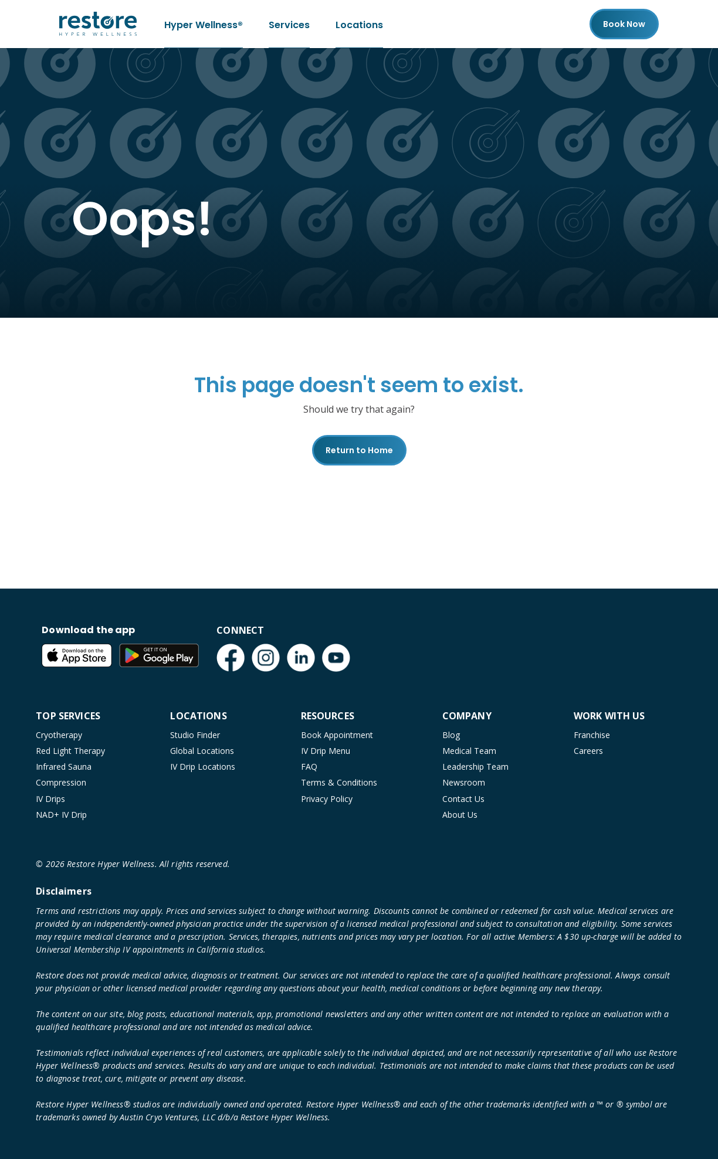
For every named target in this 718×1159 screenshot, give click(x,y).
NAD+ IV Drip (61, 814)
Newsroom (463, 782)
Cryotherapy (59, 734)
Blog (451, 734)
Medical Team (469, 750)
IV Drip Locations (202, 766)
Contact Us (463, 798)
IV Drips (50, 798)
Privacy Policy (327, 798)
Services (289, 23)
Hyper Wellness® (203, 23)
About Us (459, 814)
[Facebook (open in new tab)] (230, 658)
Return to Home (359, 450)
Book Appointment (337, 734)
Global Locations (202, 750)
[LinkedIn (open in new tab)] (301, 658)
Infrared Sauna (64, 766)
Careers (588, 750)
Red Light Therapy (70, 750)
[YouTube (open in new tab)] (336, 658)
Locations (359, 23)
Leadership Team (475, 766)
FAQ (309, 766)
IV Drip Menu (325, 750)
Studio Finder (195, 734)
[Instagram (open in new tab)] (266, 658)
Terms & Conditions (339, 782)
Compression (61, 782)
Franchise (592, 734)
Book (624, 24)
